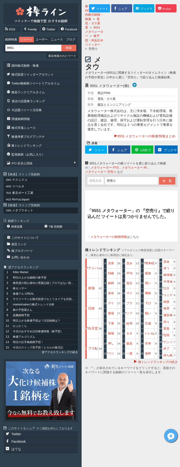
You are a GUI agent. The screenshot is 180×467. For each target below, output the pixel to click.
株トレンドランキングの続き (158, 362)
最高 (129, 343)
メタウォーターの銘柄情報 (108, 237)
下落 (111, 323)
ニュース (57, 39)
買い (148, 283)
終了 (166, 348)
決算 (111, 263)
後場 (111, 313)
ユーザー (41, 39)
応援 (148, 323)
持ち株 (168, 355)
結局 (129, 323)
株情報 (168, 275)
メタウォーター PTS (105, 167)
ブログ (70, 39)
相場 (111, 333)
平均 (129, 273)
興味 (148, 293)
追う (166, 268)
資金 (166, 261)
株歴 (166, 308)
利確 (111, 273)
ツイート (26, 39)
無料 (148, 353)
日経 (91, 308)
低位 (129, 283)
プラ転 (93, 348)
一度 (129, 353)
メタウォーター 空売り (100, 172)
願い (148, 313)
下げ (148, 303)
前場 (91, 288)
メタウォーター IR (134, 167)
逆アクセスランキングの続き (60, 352)
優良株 (168, 315)
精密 (166, 302)
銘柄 (111, 283)
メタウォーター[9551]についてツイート (171, 435)
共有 (148, 343)
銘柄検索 (11, 39)
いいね (149, 333)
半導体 (168, 281)
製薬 (166, 328)
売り (166, 322)
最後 (148, 273)
